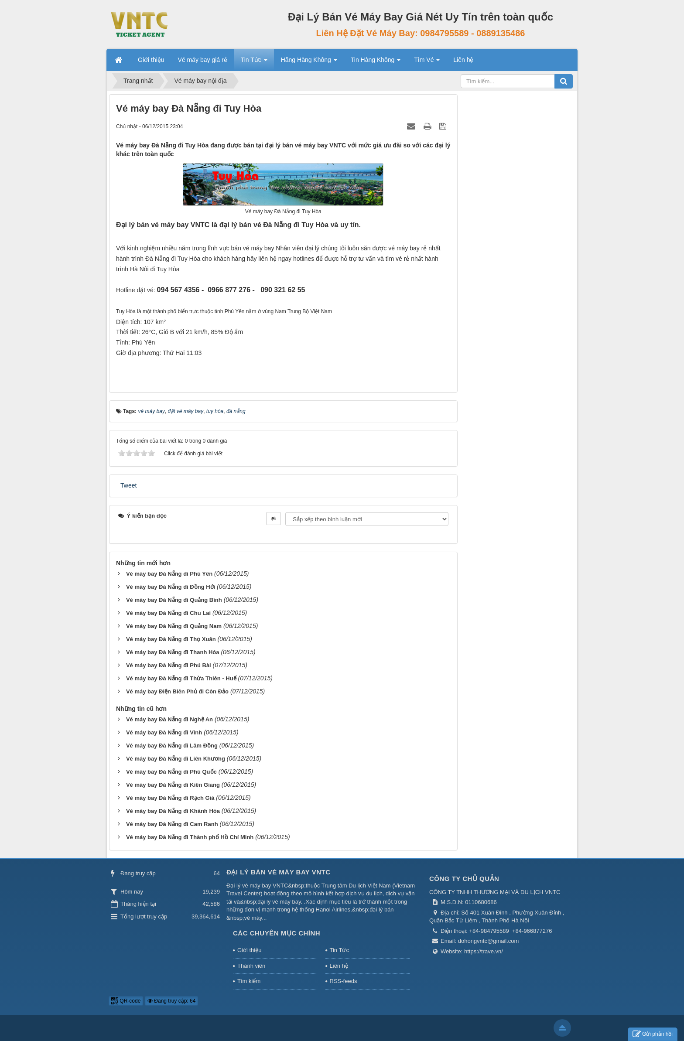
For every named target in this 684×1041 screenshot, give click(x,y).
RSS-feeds (343, 981)
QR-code (125, 1001)
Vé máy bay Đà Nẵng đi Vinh (164, 732)
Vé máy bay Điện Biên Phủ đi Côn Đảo (177, 691)
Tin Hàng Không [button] (376, 62)
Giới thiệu (249, 950)
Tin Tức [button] (254, 62)
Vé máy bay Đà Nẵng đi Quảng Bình (174, 600)
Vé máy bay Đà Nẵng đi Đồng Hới (170, 587)
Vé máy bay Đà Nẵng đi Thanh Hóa (172, 652)
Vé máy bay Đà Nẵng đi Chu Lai (168, 613)
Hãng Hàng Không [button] (309, 62)
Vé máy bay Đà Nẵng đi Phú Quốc (171, 771)
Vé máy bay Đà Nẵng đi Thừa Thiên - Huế (181, 678)
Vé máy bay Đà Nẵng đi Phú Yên (169, 573)
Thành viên (251, 965)
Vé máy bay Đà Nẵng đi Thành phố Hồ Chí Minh (189, 837)
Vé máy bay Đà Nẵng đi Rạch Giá (170, 798)
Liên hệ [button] (463, 59)
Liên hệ (339, 965)
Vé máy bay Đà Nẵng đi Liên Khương (175, 758)
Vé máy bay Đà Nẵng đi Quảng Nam (174, 626)
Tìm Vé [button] (427, 62)
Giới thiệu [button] (151, 59)
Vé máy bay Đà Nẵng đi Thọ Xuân (171, 639)
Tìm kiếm (248, 981)
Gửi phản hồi (653, 1034)
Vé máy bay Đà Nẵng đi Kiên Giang (173, 785)
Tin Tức (339, 950)
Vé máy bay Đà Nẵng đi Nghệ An (169, 719)
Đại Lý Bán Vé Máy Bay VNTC (278, 872)
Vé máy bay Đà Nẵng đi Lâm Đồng (172, 745)
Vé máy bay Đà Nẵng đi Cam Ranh (172, 824)
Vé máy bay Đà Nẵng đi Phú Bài (168, 665)
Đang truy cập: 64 (171, 1001)
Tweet (128, 485)
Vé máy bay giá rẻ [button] (202, 59)
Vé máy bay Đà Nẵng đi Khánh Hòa (173, 811)
